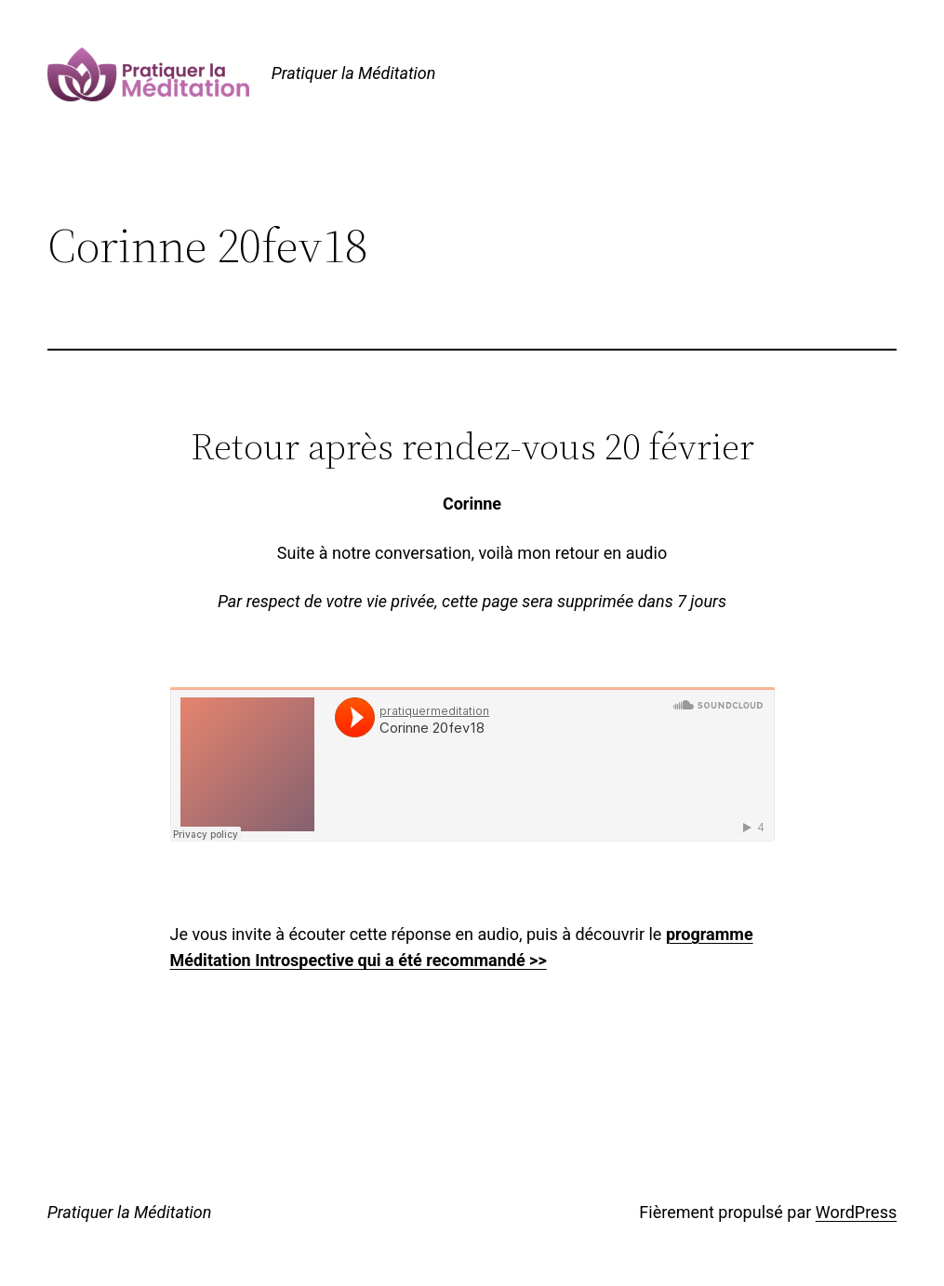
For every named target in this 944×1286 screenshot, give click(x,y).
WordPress (856, 1212)
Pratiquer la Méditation (354, 73)
